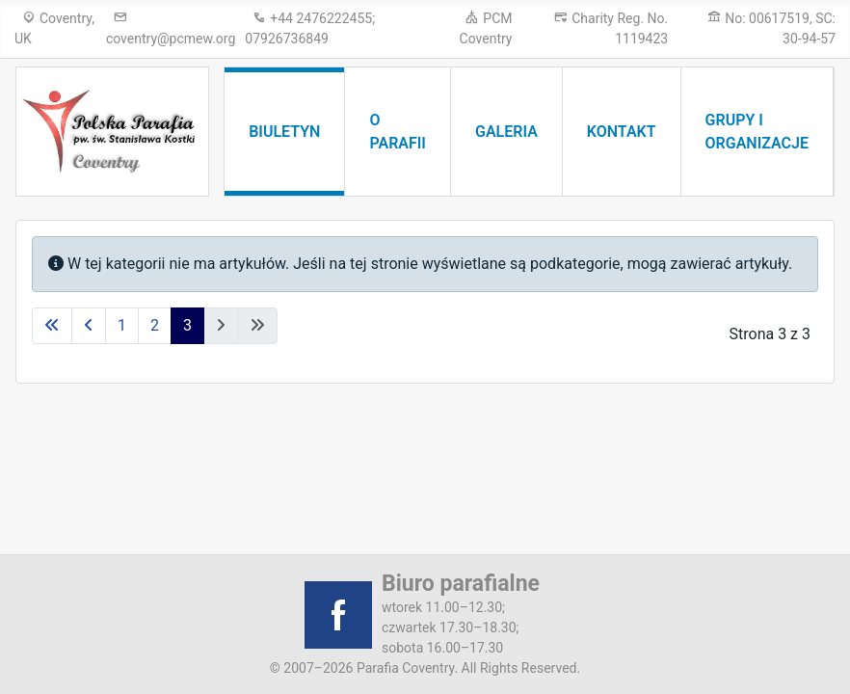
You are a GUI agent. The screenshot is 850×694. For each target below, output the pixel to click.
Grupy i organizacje (757, 131)
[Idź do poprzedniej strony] (88, 325)
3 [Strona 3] (187, 325)
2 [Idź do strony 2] (154, 325)
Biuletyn (284, 131)
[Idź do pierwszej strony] (52, 325)
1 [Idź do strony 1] (122, 325)
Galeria (506, 131)
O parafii (397, 131)
